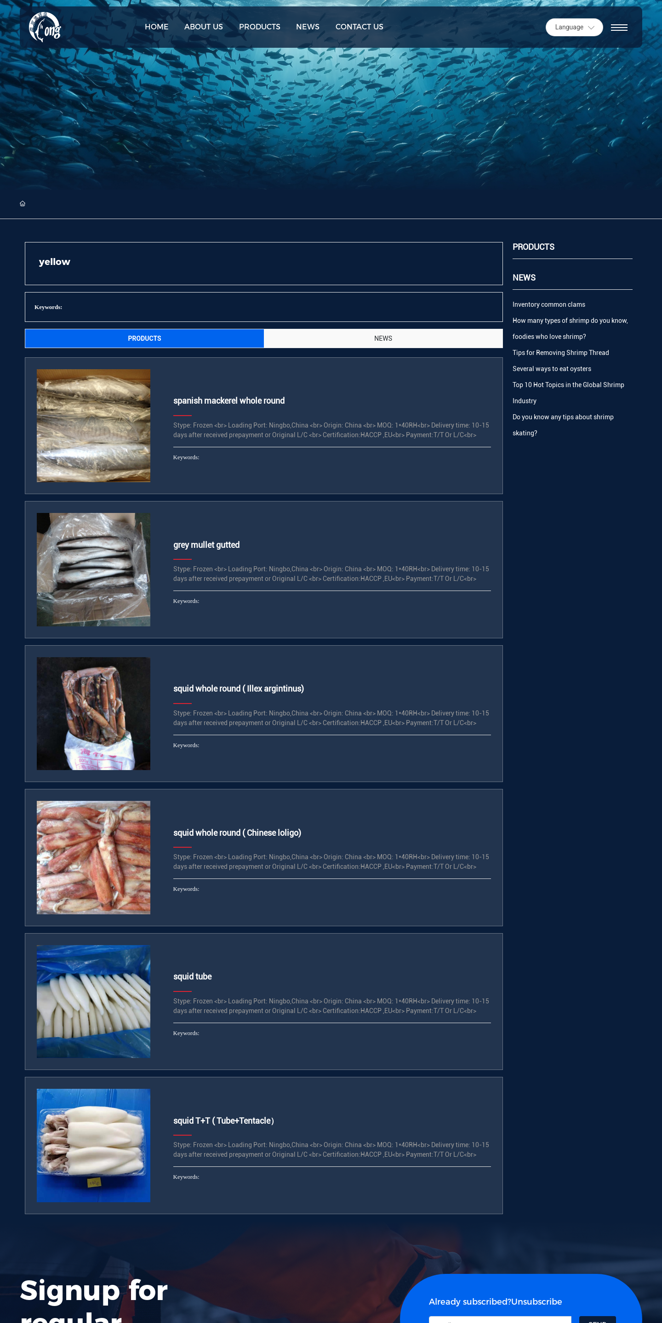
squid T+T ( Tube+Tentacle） (226, 1121)
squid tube (192, 976)
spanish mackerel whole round (229, 400)
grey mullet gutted (206, 545)
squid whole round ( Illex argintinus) (238, 688)
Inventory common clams (549, 304)
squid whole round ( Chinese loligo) (237, 833)
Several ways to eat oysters (552, 368)
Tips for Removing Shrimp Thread (561, 352)
